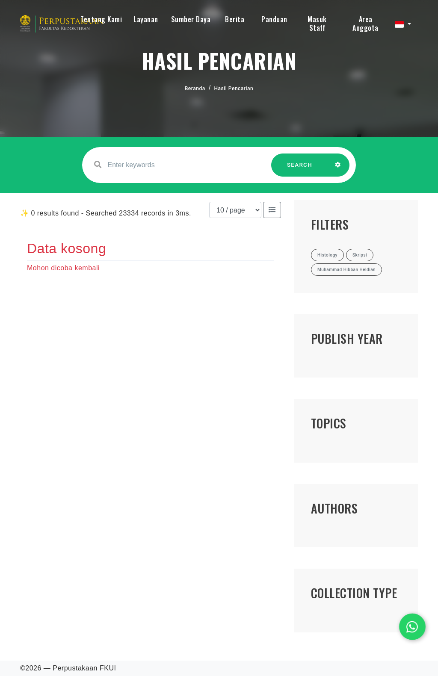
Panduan (274, 19)
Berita (234, 19)
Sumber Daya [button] (191, 19)
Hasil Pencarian (234, 89)
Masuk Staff (317, 23)
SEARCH (300, 169)
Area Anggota (365, 23)
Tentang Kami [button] (101, 19)
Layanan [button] (145, 19)
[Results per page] (235, 210)
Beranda (195, 89)
